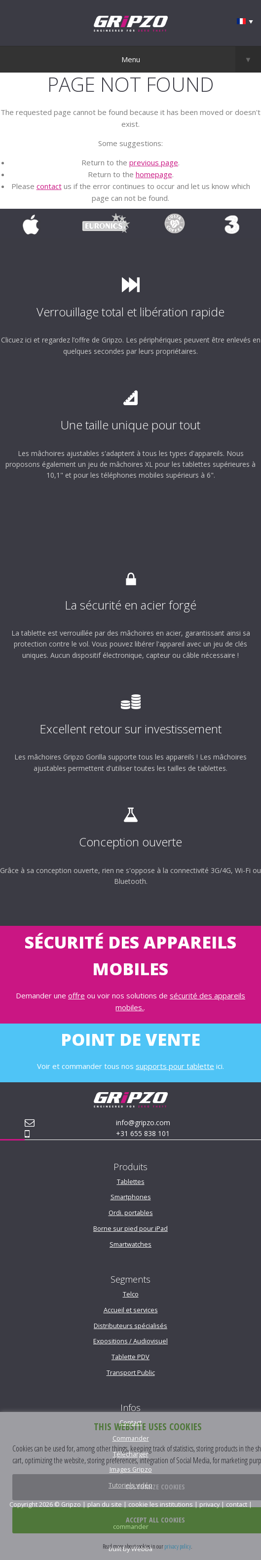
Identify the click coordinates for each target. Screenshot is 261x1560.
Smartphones (131, 1196)
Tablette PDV (130, 1356)
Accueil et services (131, 1309)
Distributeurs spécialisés (130, 1325)
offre (76, 995)
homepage (154, 174)
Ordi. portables (131, 1212)
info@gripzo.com (143, 1122)
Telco (131, 1294)
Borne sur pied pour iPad (130, 1228)
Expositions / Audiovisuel (130, 1340)
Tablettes (131, 1181)
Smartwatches (130, 1244)
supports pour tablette (175, 1066)
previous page (153, 162)
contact (49, 186)
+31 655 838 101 (143, 1133)
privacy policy (177, 1546)
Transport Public (131, 1372)
